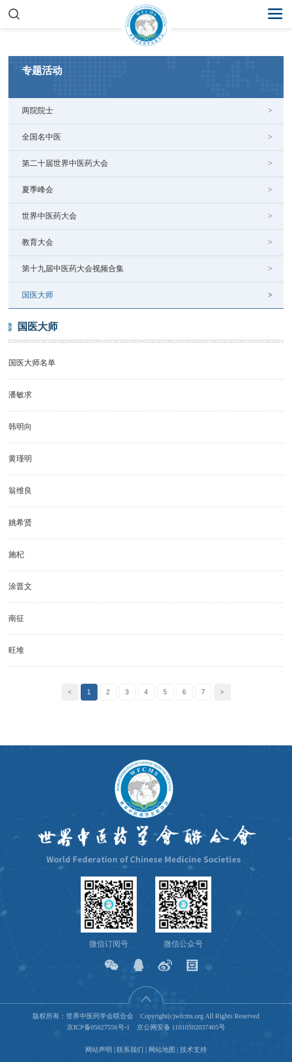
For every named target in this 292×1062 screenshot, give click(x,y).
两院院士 (37, 110)
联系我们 (130, 1050)
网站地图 (162, 1050)
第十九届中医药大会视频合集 (73, 269)
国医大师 (37, 295)
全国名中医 (41, 137)
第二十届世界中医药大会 (65, 163)
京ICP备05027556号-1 (98, 1027)
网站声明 (98, 1050)
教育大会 (37, 242)
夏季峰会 (37, 189)
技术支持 (193, 1050)
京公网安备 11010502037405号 (181, 1027)
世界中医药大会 (49, 216)
